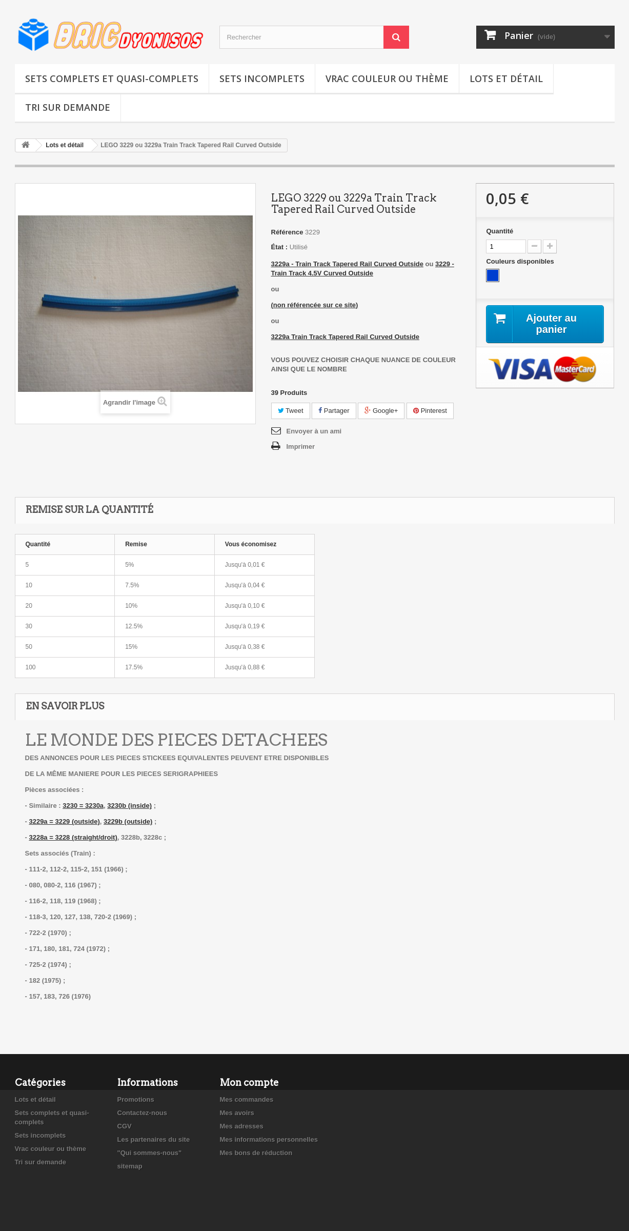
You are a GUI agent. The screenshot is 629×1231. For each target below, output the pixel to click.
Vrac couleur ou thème (387, 78)
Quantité (499, 231)
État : (279, 247)
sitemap (130, 1166)
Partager (333, 410)
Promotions (135, 1099)
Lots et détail (506, 78)
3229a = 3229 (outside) (64, 821)
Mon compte (249, 1082)
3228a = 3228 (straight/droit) (73, 837)
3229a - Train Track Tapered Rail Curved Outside (347, 264)
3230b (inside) (129, 805)
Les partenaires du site (153, 1139)
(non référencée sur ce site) (314, 305)
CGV (124, 1126)
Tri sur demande (67, 107)
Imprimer (301, 446)
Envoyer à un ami (314, 431)
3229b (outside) (128, 821)
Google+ (381, 410)
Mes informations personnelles (269, 1139)
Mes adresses (241, 1126)
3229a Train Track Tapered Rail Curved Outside (345, 337)
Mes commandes (247, 1099)
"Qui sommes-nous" (149, 1153)
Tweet (290, 410)
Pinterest (430, 410)
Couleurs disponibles (521, 261)
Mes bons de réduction (256, 1153)
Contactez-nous (142, 1113)
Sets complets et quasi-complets (111, 78)
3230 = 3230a (83, 805)
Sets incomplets (262, 78)
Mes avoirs (237, 1113)
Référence (287, 232)
